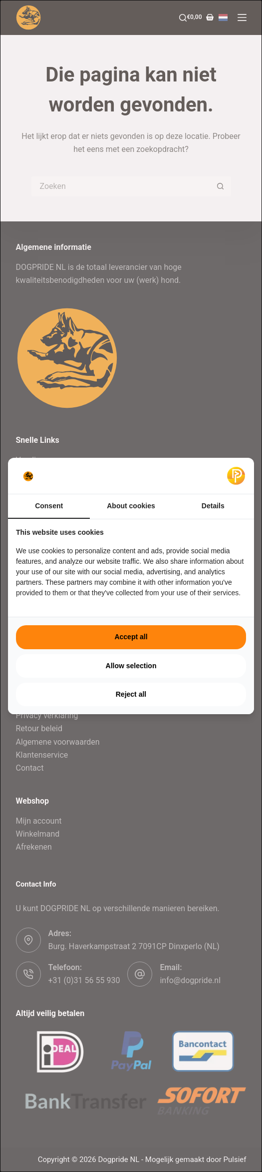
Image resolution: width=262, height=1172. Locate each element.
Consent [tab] (49, 506)
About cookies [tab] (131, 506)
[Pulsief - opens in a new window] (236, 476)
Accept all (130, 637)
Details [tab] (213, 506)
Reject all (131, 694)
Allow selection (131, 666)
